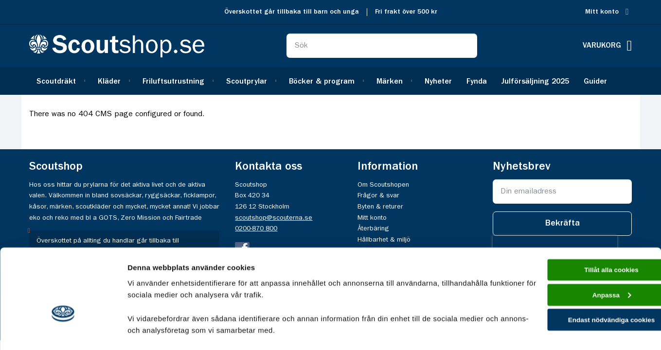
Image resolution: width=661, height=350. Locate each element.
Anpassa (580, 239)
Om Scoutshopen (383, 185)
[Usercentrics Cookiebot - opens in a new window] (63, 331)
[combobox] (381, 46)
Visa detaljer (149, 331)
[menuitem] (59, 81)
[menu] (330, 81)
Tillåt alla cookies (580, 212)
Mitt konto (602, 12)
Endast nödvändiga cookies (580, 266)
